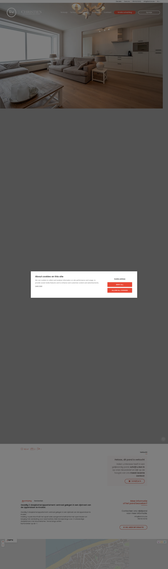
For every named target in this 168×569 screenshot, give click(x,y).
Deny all (119, 284)
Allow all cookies (120, 290)
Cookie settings (119, 279)
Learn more (38, 286)
